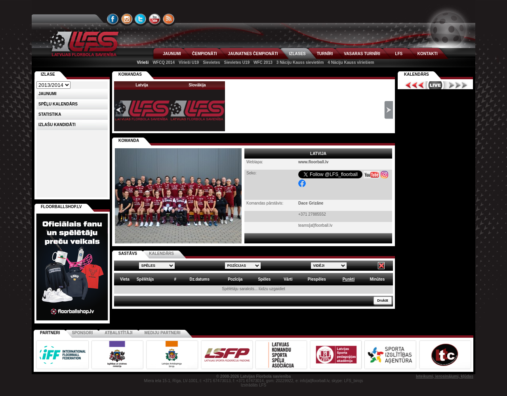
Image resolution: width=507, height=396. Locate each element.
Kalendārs (416, 74)
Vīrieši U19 (189, 62)
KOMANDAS (130, 74)
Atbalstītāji (118, 333)
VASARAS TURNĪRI (362, 54)
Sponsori (82, 333)
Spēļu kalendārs (58, 104)
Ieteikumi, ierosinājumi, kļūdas (444, 376)
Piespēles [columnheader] (317, 279)
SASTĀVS (127, 253)
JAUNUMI (172, 54)
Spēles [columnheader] (264, 279)
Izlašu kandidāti (57, 124)
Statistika (49, 114)
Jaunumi (47, 94)
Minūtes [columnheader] (377, 279)
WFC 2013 (263, 62)
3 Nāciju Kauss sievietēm (300, 62)
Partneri (50, 333)
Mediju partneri (163, 333)
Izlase (48, 74)
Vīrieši (143, 62)
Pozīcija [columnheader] (235, 279)
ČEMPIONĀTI (204, 54)
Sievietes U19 (237, 62)
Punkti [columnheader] (349, 279)
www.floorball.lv (313, 162)
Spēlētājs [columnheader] (145, 279)
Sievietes (211, 62)
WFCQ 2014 (163, 62)
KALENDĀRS (161, 253)
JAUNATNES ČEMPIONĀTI (253, 54)
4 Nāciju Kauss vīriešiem (351, 62)
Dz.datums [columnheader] (199, 279)
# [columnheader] (175, 279)
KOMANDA (128, 140)
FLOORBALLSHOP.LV (61, 207)
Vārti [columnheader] (288, 279)
